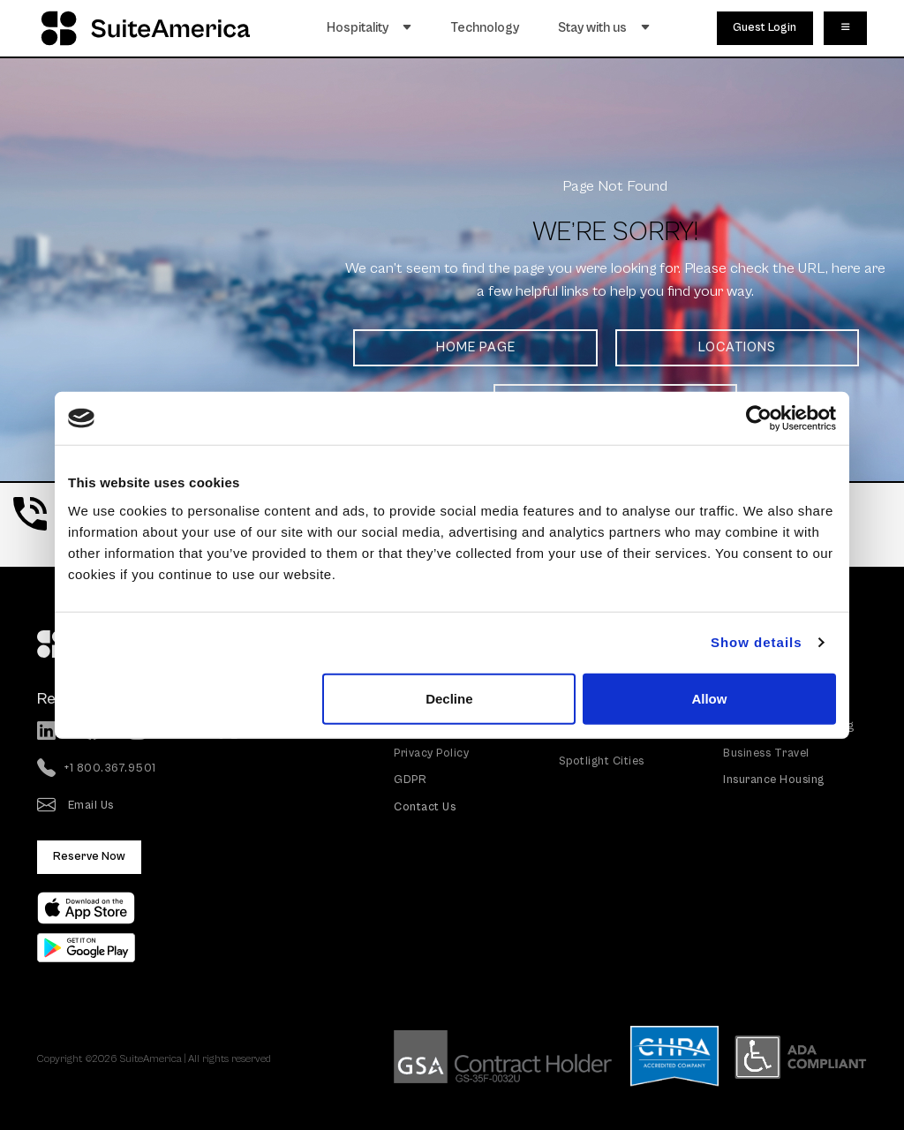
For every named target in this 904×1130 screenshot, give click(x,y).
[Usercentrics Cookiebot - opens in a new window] (759, 418)
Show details (756, 642)
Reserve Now (89, 856)
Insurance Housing (774, 780)
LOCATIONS (737, 347)
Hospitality (369, 27)
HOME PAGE (476, 347)
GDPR (410, 780)
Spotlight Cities (601, 761)
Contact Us (425, 807)
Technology (485, 27)
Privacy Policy (431, 753)
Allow (709, 697)
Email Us (75, 806)
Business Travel (766, 753)
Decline (449, 697)
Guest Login (764, 27)
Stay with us (604, 27)
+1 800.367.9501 (96, 769)
